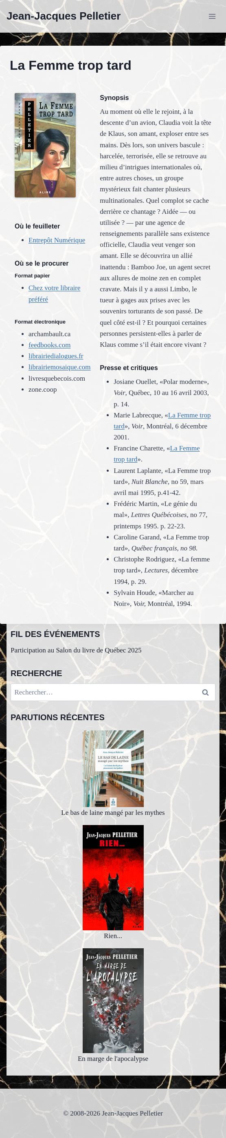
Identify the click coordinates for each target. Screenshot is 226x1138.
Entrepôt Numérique (57, 240)
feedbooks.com (49, 345)
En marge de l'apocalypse (113, 1005)
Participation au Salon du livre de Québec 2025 (76, 650)
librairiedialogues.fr (56, 356)
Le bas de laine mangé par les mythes (113, 773)
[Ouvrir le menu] (211, 16)
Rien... (113, 882)
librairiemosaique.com (59, 367)
